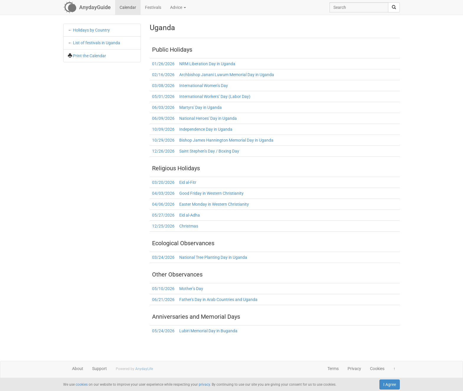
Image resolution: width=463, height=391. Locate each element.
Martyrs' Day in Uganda (200, 107)
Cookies (377, 368)
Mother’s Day (191, 288)
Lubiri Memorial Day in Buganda (208, 330)
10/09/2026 (163, 129)
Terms (333, 368)
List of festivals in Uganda (96, 42)
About (77, 368)
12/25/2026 (163, 226)
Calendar (128, 7)
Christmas (188, 226)
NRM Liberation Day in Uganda (207, 63)
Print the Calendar (89, 55)
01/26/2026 (163, 63)
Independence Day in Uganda (205, 129)
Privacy (354, 368)
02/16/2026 (163, 74)
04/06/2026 (163, 204)
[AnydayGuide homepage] (87, 7)
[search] (394, 7)
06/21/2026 (163, 299)
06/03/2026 (163, 107)
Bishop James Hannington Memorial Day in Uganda (226, 140)
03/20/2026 (163, 182)
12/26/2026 (163, 151)
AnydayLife (144, 369)
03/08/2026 (163, 85)
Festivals (153, 7)
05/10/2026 (163, 288)
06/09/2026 (163, 118)
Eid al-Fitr (187, 182)
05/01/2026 (163, 96)
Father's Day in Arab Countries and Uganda (218, 299)
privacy (204, 384)
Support (99, 368)
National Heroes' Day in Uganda (208, 118)
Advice (178, 7)
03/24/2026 (163, 257)
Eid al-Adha (189, 215)
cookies (82, 384)
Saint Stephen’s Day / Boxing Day (209, 151)
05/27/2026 (163, 215)
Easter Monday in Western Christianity (214, 204)
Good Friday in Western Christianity (211, 193)
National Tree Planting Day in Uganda (213, 257)
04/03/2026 (163, 193)
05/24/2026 (163, 330)
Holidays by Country (91, 30)
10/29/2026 (163, 140)
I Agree (389, 384)
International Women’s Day (203, 85)
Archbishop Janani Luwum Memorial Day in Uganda (226, 74)
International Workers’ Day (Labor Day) (214, 96)
